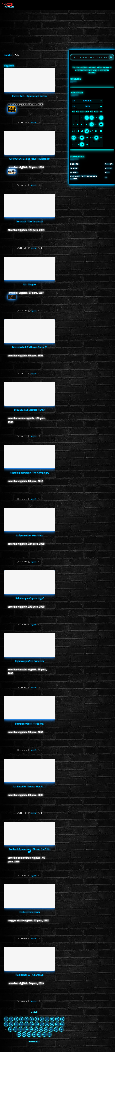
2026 (87, 106)
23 (57, 1024)
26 (10, 1029)
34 (51, 1029)
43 (49, 1034)
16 (21, 1024)
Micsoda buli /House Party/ (29, 409)
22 (52, 1024)
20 (42, 1024)
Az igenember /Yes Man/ (29, 535)
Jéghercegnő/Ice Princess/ (29, 661)
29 (26, 1029)
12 (62, 1019)
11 (57, 1019)
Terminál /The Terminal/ (29, 221)
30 (31, 1029)
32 (41, 1029)
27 (15, 1029)
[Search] (111, 57)
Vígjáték (33, 122)
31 (36, 1029)
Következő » (34, 1042)
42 (44, 1034)
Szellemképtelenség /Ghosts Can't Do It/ (29, 850)
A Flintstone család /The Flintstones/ (29, 158)
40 (34, 1034)
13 (6, 1024)
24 (62, 1024)
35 (56, 1029)
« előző (34, 1012)
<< (73, 101)
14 (11, 1024)
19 (37, 1024)
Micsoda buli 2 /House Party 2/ (29, 347)
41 (39, 1034)
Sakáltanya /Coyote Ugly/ (29, 598)
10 (52, 1019)
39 (29, 1034)
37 (19, 1034)
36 (61, 1029)
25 (96, 138)
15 (16, 1024)
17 (26, 1024)
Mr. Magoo (29, 284)
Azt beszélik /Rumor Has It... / (29, 786)
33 (46, 1029)
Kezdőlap (8, 55)
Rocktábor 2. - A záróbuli (29, 974)
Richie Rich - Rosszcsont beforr (29, 96)
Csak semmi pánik (29, 912)
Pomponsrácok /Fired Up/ (29, 723)
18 (32, 1024)
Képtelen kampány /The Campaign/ (29, 472)
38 (24, 1034)
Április (87, 101)
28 (20, 1029)
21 (47, 1024)
